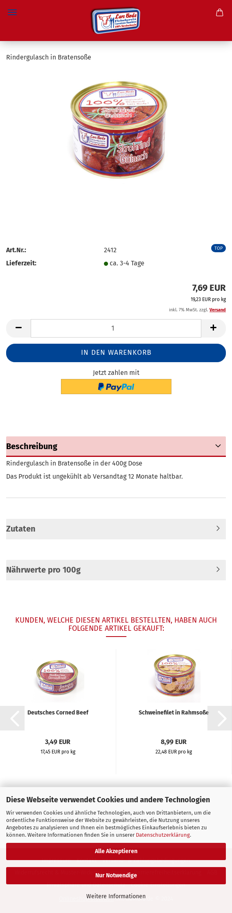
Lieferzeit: (21, 263)
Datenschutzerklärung (163, 835)
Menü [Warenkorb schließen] (12, 12)
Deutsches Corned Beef (57, 712)
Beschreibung (31, 446)
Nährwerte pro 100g (43, 570)
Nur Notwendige (116, 875)
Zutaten (21, 529)
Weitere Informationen (116, 896)
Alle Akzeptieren (116, 851)
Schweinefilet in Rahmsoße (174, 712)
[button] (12, 718)
